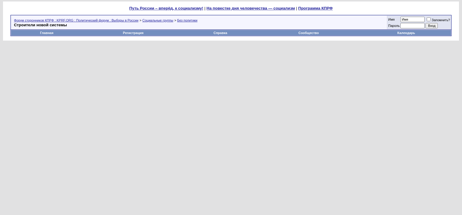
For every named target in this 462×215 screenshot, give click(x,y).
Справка (220, 33)
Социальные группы (157, 20)
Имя (391, 19)
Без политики (187, 20)
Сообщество (309, 33)
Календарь (406, 33)
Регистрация (133, 33)
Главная (47, 33)
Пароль (394, 25)
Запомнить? (438, 20)
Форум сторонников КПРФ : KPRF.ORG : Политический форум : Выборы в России (76, 20)
